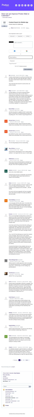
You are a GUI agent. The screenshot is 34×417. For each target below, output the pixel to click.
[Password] (21, 60)
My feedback (5, 378)
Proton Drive (8, 396)
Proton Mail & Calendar (8, 373)
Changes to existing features (8, 379)
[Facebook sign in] (14, 51)
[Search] (30, 386)
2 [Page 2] (21, 360)
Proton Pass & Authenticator (11, 401)
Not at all (13, 36)
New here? (21, 66)
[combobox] (16, 386)
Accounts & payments (9, 391)
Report (27, 75)
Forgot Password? (12, 63)
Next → (27, 360)
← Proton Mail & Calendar (6, 17)
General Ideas (8, 393)
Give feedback (8, 389)
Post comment (27, 69)
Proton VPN (7, 402)
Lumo (6, 394)
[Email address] (21, 57)
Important (20, 36)
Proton (7, 405)
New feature (17, 373)
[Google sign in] (27, 51)
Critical (28, 36)
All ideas (4, 376)
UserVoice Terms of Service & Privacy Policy (17, 413)
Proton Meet (8, 399)
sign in (13, 366)
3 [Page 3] (23, 360)
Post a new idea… (6, 374)
